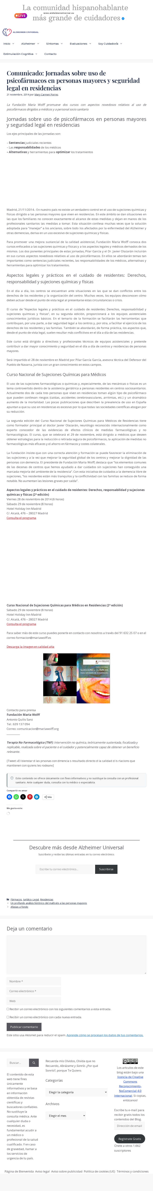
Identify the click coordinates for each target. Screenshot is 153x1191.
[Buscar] (34, 1063)
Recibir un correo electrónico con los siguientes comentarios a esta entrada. (60, 1009)
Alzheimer (32, 44)
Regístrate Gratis (130, 1139)
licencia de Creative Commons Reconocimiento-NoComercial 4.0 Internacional (128, 1086)
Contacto (50, 54)
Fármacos (16, 899)
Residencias (46, 899)
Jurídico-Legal (31, 899)
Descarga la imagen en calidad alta (30, 647)
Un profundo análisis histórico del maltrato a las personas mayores (49, 903)
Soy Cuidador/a (112, 44)
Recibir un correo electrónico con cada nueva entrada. (46, 1017)
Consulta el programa (21, 518)
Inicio (10, 44)
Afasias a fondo (19, 906)
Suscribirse (106, 869)
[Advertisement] (32, 180)
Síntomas (56, 44)
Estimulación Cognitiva (22, 54)
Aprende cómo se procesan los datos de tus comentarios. (105, 1035)
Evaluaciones (82, 44)
